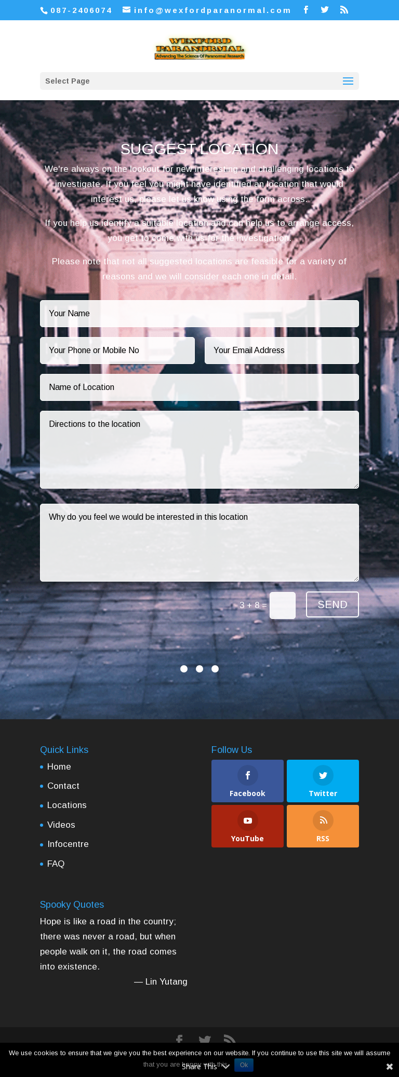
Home (59, 767)
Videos (61, 825)
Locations (67, 805)
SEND (332, 604)
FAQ (55, 864)
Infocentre (68, 844)
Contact (63, 786)
